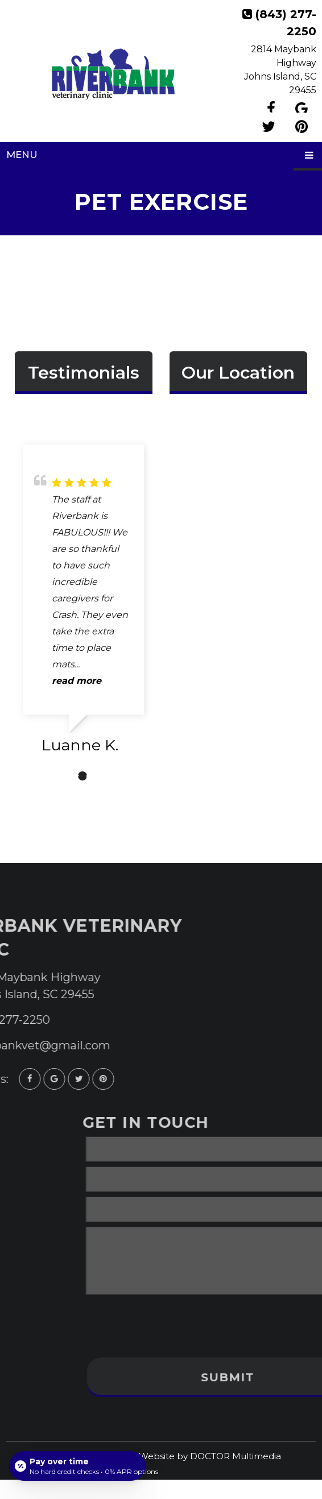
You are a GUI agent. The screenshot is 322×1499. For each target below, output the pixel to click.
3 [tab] (99, 775)
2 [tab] (82, 775)
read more (76, 680)
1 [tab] (65, 775)
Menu (22, 154)
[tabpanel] (84, 604)
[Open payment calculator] (77, 1466)
